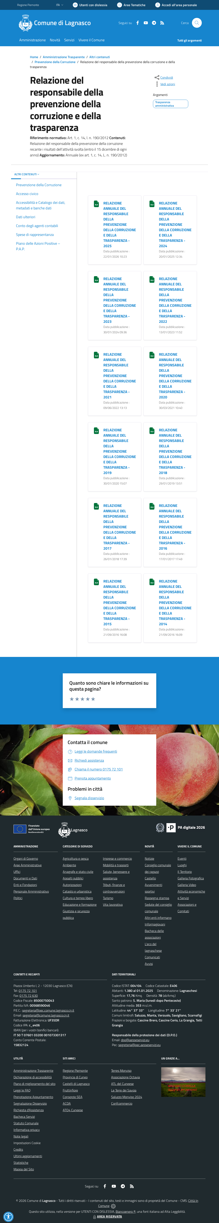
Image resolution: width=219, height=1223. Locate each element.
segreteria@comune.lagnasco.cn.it (46, 1015)
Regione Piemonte (75, 1070)
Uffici (17, 871)
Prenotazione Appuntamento (33, 1096)
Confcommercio (121, 1103)
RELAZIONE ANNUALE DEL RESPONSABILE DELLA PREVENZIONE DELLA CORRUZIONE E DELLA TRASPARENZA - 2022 (175, 300)
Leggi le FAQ (22, 1090)
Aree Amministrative (28, 865)
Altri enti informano (158, 917)
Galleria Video (187, 884)
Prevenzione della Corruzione (55, 61)
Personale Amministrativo (31, 891)
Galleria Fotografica (191, 878)
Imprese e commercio (117, 858)
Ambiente (69, 865)
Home (34, 56)
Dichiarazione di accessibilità (33, 1077)
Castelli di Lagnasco (76, 1083)
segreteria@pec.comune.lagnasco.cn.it (48, 1010)
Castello (150, 878)
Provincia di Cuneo (75, 1077)
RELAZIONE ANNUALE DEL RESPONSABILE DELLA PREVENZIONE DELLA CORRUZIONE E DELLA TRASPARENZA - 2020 (175, 376)
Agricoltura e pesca (76, 858)
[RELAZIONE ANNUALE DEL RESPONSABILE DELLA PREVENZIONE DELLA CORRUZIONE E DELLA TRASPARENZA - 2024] (152, 203)
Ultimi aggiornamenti (28, 1156)
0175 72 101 (28, 990)
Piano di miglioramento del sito (34, 1083)
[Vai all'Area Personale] (176, 5)
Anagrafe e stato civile (78, 871)
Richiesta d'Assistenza (29, 1110)
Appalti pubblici (73, 878)
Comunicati (152, 957)
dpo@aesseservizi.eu (135, 1039)
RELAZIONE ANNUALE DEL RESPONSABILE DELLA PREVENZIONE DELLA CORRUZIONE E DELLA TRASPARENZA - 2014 (175, 602)
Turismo (108, 897)
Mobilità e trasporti (116, 865)
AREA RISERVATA (107, 1216)
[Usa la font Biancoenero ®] (90, 5)
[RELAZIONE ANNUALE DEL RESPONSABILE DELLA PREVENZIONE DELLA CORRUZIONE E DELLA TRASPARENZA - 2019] (96, 430)
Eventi (182, 858)
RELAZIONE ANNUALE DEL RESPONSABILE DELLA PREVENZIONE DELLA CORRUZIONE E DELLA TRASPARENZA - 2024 (175, 224)
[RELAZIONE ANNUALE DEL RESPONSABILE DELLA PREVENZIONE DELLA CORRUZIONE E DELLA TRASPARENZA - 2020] (152, 354)
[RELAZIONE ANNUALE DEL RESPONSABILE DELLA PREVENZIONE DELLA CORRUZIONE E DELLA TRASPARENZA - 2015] (96, 581)
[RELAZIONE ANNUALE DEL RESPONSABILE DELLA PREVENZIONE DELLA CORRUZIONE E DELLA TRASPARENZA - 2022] (152, 279)
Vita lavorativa (113, 904)
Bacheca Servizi (24, 1116)
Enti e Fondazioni (25, 884)
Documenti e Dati (25, 878)
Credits (18, 1149)
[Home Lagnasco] (56, 22)
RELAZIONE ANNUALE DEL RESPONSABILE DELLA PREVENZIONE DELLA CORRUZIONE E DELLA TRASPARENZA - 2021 (119, 376)
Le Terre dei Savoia (123, 1090)
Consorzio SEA (72, 1096)
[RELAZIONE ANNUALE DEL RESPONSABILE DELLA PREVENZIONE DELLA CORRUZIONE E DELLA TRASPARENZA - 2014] (152, 581)
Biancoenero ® (126, 1211)
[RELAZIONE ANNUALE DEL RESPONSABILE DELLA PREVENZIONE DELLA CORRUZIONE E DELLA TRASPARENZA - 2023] (96, 279)
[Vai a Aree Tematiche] (131, 5)
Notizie (149, 858)
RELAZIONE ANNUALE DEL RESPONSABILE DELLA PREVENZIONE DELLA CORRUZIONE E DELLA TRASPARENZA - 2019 (119, 451)
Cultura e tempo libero (78, 897)
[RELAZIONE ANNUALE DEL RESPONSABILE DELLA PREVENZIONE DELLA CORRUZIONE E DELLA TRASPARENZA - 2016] (152, 506)
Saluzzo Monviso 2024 (126, 1096)
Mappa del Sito (24, 1169)
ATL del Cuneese (122, 1083)
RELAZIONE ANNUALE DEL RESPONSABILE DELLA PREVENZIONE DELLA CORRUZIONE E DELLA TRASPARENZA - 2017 (119, 527)
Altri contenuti (99, 56)
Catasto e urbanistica (77, 891)
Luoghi (182, 865)
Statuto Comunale (26, 1123)
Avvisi (149, 963)
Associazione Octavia (125, 1077)
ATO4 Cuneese (73, 1110)
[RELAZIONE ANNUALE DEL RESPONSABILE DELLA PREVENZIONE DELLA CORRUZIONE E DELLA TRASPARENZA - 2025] (96, 203)
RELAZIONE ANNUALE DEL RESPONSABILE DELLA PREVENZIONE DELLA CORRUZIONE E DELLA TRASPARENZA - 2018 (175, 451)
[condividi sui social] (163, 77)
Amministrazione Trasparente (64, 56)
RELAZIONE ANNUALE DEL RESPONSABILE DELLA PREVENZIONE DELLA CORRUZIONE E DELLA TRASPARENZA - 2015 (119, 602)
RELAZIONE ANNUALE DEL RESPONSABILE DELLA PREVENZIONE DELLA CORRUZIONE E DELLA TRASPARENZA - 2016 (175, 527)
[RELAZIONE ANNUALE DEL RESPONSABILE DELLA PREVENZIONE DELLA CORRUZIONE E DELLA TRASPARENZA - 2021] (96, 354)
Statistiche (21, 1162)
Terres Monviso (121, 1070)
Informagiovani (155, 924)
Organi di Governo (26, 858)
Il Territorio (185, 871)
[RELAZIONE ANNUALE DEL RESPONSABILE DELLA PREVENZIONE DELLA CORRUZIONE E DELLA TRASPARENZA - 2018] (152, 430)
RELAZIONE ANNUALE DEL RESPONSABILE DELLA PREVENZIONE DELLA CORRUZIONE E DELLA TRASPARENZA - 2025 (119, 224)
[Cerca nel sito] (197, 23)
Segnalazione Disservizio (30, 1103)
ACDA (67, 1103)
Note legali (21, 1136)
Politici (18, 897)
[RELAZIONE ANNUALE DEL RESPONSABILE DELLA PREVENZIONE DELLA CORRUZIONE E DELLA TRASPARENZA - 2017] (96, 506)
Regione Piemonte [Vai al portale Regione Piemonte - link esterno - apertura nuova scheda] (28, 5)
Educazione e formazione (80, 904)
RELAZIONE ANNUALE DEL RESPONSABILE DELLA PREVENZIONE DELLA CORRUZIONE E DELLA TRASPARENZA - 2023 (119, 300)
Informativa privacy (27, 1129)
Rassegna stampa (157, 897)
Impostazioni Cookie (27, 1142)
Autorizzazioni (72, 884)
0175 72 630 (28, 995)
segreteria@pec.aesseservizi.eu (139, 1044)
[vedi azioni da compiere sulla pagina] (164, 84)
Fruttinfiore (70, 1090)
